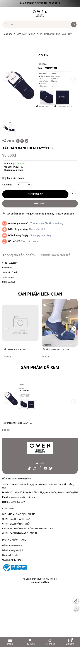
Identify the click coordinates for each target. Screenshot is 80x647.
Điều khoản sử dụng (12, 545)
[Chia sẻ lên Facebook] (18, 140)
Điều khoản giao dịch (12, 550)
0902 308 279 (18, 502)
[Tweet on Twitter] (26, 140)
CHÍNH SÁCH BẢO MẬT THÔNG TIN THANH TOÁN (27, 528)
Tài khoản (50, 642)
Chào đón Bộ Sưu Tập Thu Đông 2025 (40, 3)
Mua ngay (40, 203)
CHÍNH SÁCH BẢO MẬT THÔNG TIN (20, 533)
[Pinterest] (22, 140)
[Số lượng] (24, 184)
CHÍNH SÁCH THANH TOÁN (16, 519)
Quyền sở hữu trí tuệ (12, 559)
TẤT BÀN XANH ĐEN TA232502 (56, 349)
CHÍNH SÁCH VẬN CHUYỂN (16, 523)
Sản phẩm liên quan (40, 294)
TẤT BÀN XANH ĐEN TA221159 (17, 423)
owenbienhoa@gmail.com (22, 497)
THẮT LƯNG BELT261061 (14, 349)
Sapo (46, 582)
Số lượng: (7, 184)
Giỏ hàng (69, 642)
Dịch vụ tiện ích (10, 555)
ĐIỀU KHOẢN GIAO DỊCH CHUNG (18, 514)
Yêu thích (30, 642)
